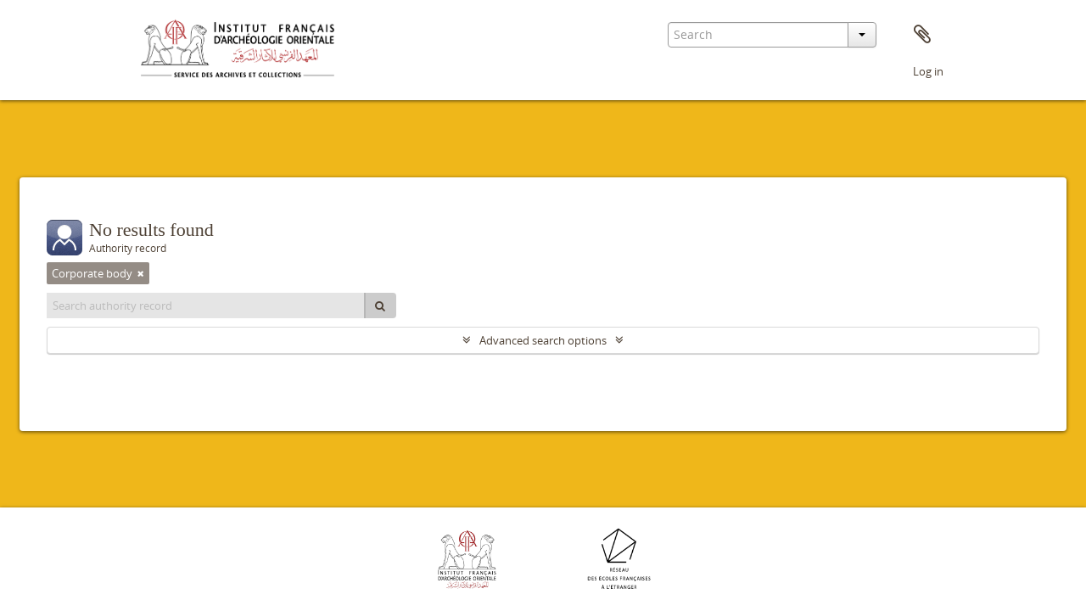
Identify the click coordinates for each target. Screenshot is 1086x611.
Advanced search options (543, 340)
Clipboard (922, 35)
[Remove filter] (140, 273)
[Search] (380, 305)
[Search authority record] (206, 305)
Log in (928, 71)
